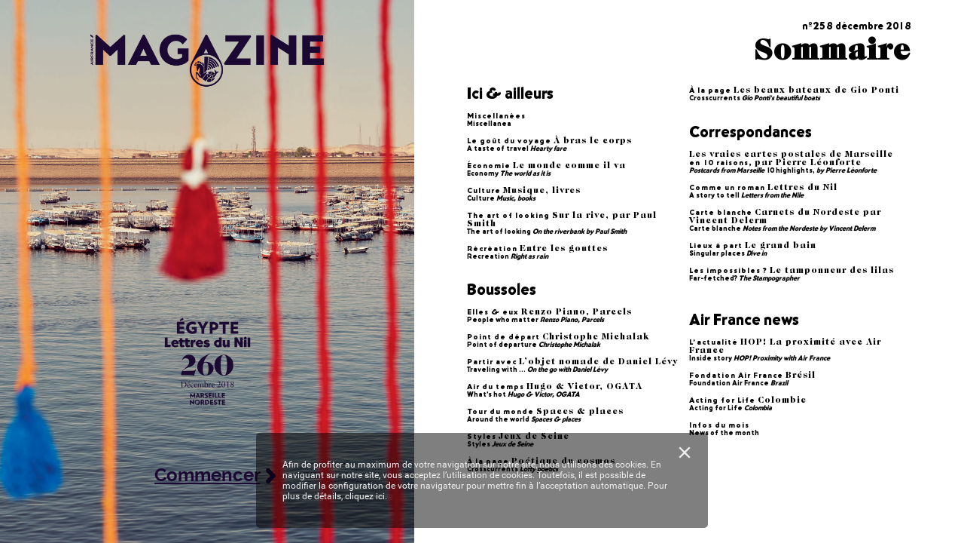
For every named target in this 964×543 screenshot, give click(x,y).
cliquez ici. (366, 496)
